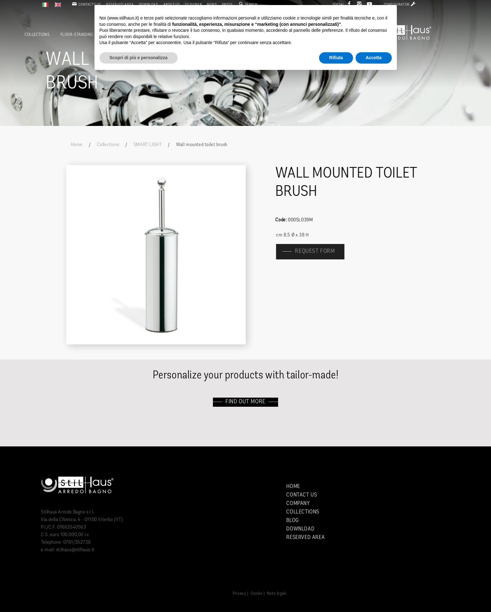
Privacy (239, 593)
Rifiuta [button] (336, 57)
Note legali (277, 593)
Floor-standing (76, 34)
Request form (318, 251)
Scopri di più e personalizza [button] (139, 57)
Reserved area (305, 538)
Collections (37, 34)
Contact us (301, 495)
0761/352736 (77, 542)
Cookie (257, 593)
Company (298, 504)
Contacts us (86, 5)
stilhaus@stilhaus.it (75, 549)
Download (300, 529)
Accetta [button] (374, 57)
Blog (292, 521)
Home (77, 144)
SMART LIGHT (148, 144)
